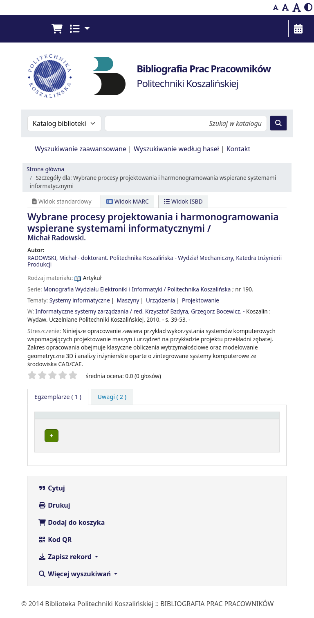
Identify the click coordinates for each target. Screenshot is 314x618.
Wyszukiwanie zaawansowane (80, 148)
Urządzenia (160, 300)
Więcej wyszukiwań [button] (75, 583)
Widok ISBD (183, 201)
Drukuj (54, 514)
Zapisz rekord (65, 566)
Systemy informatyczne (79, 300)
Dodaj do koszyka (71, 531)
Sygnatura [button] (185, 427)
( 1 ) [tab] (57, 397)
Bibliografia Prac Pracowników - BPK (120, 446)
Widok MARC (127, 201)
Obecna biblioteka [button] (121, 427)
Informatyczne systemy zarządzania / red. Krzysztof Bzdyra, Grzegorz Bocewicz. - (140, 311)
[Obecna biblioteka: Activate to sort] (129, 423)
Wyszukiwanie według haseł (176, 148)
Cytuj (51, 497)
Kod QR (55, 548)
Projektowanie (200, 300)
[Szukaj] (278, 123)
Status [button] (240, 427)
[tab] (112, 397)
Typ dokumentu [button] (55, 423)
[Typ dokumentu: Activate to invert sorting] (63, 423)
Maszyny (128, 300)
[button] (56, 28)
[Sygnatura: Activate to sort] (197, 423)
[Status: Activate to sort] (253, 423)
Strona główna (45, 169)
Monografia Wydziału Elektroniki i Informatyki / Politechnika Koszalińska (137, 289)
